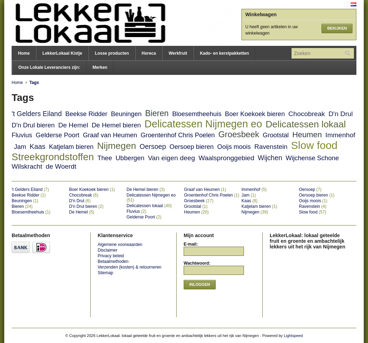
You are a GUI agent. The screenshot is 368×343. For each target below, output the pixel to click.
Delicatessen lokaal (306, 124)
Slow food (314, 145)
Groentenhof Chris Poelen (178, 135)
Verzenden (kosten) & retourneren (129, 267)
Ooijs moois (234, 146)
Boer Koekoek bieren (255, 114)
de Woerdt (61, 166)
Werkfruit (177, 53)
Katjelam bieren (71, 146)
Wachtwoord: (197, 263)
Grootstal (276, 135)
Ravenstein (270, 146)
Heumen (307, 134)
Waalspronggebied (226, 158)
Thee (104, 158)
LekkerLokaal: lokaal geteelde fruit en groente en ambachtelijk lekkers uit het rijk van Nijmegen (82, 23)
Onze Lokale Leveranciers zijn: (49, 67)
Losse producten (112, 53)
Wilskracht (27, 166)
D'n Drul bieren (33, 125)
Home (24, 53)
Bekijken (337, 28)
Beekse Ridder (86, 114)
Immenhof (340, 135)
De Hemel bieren (116, 125)
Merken (99, 67)
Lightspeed (293, 335)
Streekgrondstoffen (53, 156)
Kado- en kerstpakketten (224, 53)
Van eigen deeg (171, 158)
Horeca (149, 53)
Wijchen (270, 158)
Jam (20, 146)
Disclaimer (107, 250)
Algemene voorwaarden (120, 244)
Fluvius (22, 135)
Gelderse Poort (57, 135)
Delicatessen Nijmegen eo (203, 124)
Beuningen (126, 114)
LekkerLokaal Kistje (62, 53)
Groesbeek (238, 134)
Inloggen (199, 284)
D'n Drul (341, 114)
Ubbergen (130, 158)
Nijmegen (116, 145)
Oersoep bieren (192, 146)
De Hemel (73, 125)
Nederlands (353, 4)
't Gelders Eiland (37, 114)
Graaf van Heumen (110, 135)
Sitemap (105, 272)
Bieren (157, 113)
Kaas (37, 146)
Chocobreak (306, 114)
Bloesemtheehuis (196, 114)
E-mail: (191, 244)
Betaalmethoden (113, 261)
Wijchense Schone (312, 158)
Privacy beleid (111, 255)
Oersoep (153, 146)
